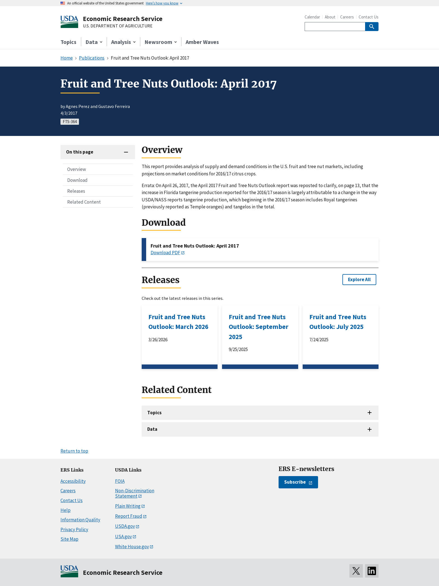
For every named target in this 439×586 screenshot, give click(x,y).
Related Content (84, 202)
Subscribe (295, 482)
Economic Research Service (122, 19)
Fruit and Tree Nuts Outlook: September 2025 (258, 326)
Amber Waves (202, 41)
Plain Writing (128, 506)
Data (152, 429)
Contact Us (369, 17)
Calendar (312, 17)
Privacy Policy (74, 529)
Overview (76, 169)
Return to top (74, 451)
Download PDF (165, 253)
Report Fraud (128, 516)
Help (65, 510)
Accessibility (73, 481)
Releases (76, 191)
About (330, 17)
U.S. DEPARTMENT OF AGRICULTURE (118, 26)
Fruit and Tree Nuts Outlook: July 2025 (337, 322)
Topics (68, 41)
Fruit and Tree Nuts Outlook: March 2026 (178, 322)
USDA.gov (125, 526)
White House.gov (132, 546)
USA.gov (123, 536)
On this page (79, 152)
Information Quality (80, 520)
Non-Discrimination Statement (134, 493)
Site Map (69, 539)
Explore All (359, 279)
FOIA (120, 481)
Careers (347, 17)
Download (77, 180)
